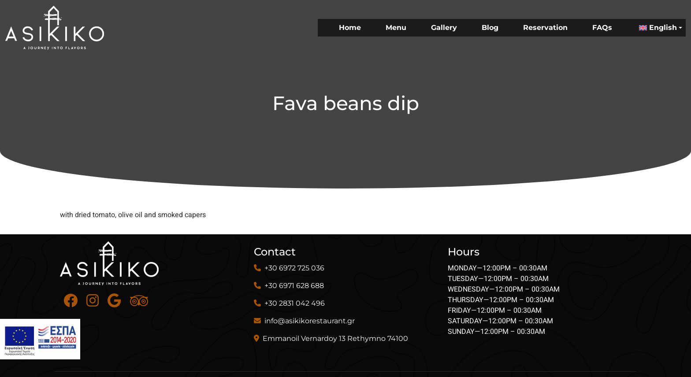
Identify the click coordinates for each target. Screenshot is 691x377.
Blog (490, 27)
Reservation (545, 27)
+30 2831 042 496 (294, 303)
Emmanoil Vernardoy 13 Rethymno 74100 (335, 338)
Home (350, 27)
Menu (396, 27)
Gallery (444, 27)
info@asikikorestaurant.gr (309, 321)
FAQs (602, 27)
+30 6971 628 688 (294, 285)
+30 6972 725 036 (294, 268)
